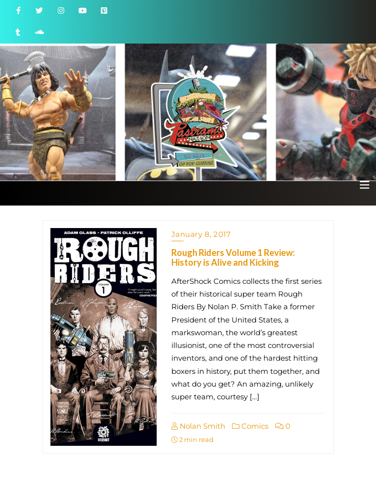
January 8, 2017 (201, 234)
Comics (250, 426)
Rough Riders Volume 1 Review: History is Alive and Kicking (233, 257)
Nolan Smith (198, 426)
